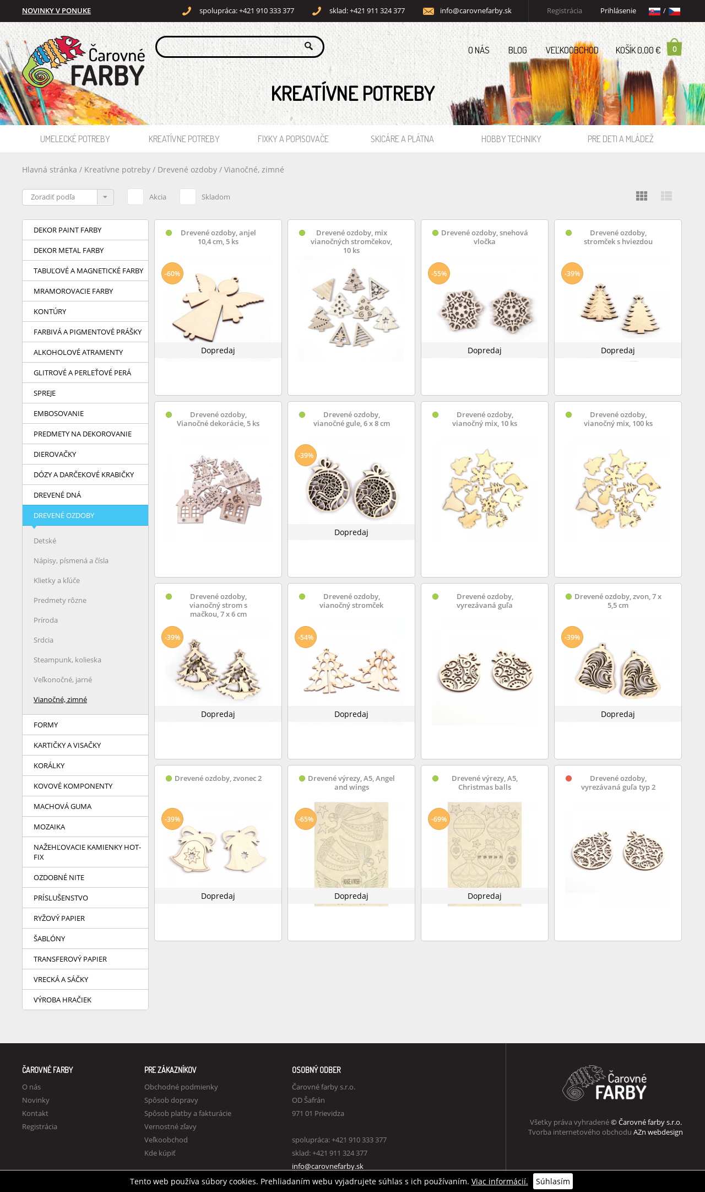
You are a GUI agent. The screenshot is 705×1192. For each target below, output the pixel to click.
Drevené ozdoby (188, 169)
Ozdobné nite (59, 877)
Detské (45, 541)
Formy (46, 725)
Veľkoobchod (572, 50)
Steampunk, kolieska (67, 660)
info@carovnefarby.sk (476, 10)
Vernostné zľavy (170, 1126)
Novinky (36, 1100)
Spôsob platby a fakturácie (187, 1113)
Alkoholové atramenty (78, 352)
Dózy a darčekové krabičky (84, 474)
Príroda (46, 620)
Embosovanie (59, 413)
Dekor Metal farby (69, 250)
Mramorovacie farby (73, 291)
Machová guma (62, 806)
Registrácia (564, 10)
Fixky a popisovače (293, 138)
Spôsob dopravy (171, 1100)
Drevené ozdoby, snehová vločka (484, 237)
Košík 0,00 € (649, 47)
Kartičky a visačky (67, 745)
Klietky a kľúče (57, 580)
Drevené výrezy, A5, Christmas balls (485, 783)
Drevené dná (57, 495)
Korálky (49, 765)
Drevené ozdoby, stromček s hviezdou (618, 237)
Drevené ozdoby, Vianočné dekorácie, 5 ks (218, 419)
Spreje (45, 393)
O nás (479, 50)
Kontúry (50, 311)
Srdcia (43, 640)
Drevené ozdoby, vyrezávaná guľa (485, 601)
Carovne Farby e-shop (82, 46)
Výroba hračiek (62, 1000)
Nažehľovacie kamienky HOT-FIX (87, 852)
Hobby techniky (511, 138)
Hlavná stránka (49, 169)
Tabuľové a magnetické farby (88, 271)
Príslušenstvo (61, 898)
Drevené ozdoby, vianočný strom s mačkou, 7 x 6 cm (218, 605)
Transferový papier (70, 959)
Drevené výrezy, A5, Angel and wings (351, 783)
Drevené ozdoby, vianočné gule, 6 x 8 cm (351, 419)
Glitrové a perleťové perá (82, 372)
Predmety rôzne (60, 600)
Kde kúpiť (160, 1153)
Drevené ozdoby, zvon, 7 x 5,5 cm (617, 601)
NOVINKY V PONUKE (56, 10)
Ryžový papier (59, 918)
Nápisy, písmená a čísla (71, 560)
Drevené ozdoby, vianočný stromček (351, 601)
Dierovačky (55, 454)
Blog (517, 50)
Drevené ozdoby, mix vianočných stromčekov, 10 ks (351, 241)
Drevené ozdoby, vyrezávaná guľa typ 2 (618, 783)
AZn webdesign (658, 1132)
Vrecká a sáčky (61, 979)
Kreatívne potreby (184, 138)
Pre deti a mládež (621, 138)
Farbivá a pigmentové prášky (88, 332)
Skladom (205, 195)
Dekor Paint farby (67, 230)
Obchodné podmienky (181, 1087)
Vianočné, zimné (254, 169)
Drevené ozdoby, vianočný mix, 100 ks (618, 419)
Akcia (146, 195)
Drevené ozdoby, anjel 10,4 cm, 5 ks (218, 237)
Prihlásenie (618, 10)
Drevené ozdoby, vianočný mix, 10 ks (484, 419)
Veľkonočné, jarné (63, 679)
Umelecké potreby (75, 138)
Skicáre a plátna (402, 138)
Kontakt (35, 1113)
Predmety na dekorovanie (83, 434)
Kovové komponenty (73, 786)
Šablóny (49, 938)
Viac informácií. (499, 1181)
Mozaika (49, 827)
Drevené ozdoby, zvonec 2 (218, 778)
